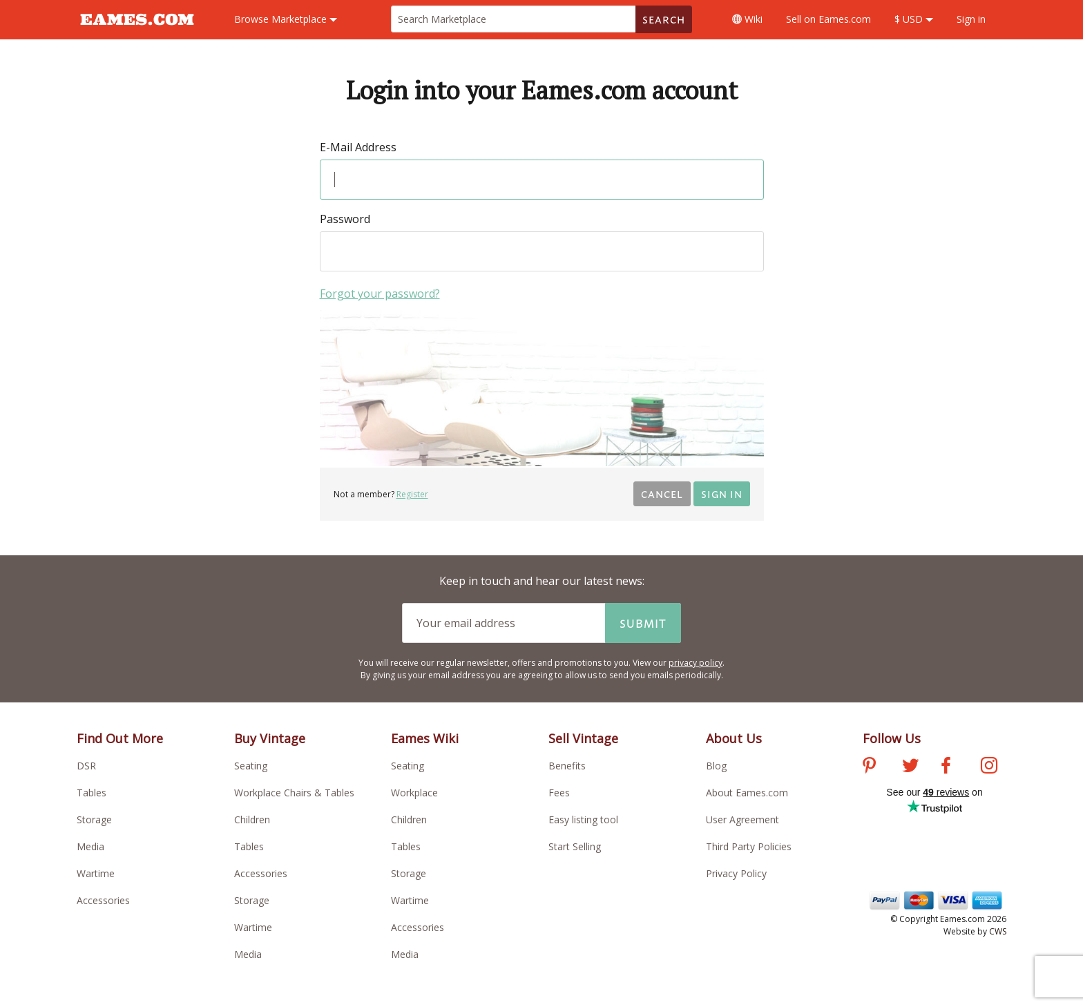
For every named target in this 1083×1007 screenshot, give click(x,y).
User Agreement (742, 819)
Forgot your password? (380, 293)
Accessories (103, 900)
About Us (734, 738)
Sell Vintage (583, 738)
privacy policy (695, 663)
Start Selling (574, 846)
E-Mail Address (358, 147)
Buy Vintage (269, 738)
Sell (828, 19)
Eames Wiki (425, 738)
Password (345, 218)
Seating (250, 765)
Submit (643, 623)
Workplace (414, 792)
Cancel (662, 493)
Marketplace (285, 19)
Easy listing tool (583, 819)
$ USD (913, 19)
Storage (94, 819)
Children (252, 819)
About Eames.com (747, 792)
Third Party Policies (749, 846)
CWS (997, 931)
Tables (91, 792)
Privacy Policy (736, 873)
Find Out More (120, 738)
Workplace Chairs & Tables (294, 792)
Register (412, 494)
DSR (86, 765)
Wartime (96, 873)
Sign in (971, 19)
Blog (716, 765)
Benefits (567, 765)
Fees (559, 792)
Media (90, 846)
